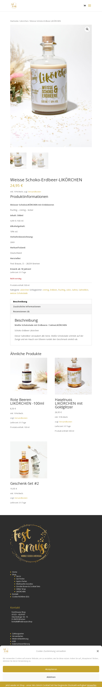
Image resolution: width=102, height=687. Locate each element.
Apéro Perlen (21, 581)
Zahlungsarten (18, 633)
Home (14, 572)
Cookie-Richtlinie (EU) (20, 596)
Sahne (75, 289)
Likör (68, 289)
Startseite (14, 21)
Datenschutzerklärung (21, 644)
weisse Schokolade (19, 293)
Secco (18, 576)
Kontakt (15, 594)
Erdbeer (53, 289)
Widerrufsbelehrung (20, 639)
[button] (97, 651)
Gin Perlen (20, 579)
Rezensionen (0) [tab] (21, 311)
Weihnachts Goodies (24, 584)
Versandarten (17, 636)
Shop (14, 574)
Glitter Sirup (21, 589)
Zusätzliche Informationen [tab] (27, 306)
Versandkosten (34, 191)
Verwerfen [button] (91, 685)
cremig (46, 289)
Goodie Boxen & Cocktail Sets (28, 586)
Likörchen (24, 21)
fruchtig (61, 289)
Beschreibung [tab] (20, 301)
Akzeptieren (51, 669)
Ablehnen (51, 677)
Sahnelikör (83, 289)
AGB (14, 641)
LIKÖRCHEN (21, 591)
